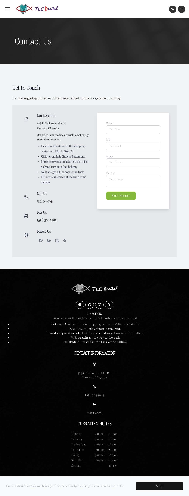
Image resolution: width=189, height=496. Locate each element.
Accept (159, 486)
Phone (109, 156)
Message (110, 173)
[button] (7, 9)
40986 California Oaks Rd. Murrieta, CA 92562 (94, 375)
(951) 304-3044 (45, 201)
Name (109, 123)
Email (109, 140)
